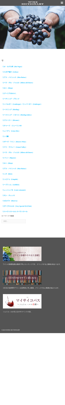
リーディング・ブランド (10, 99)
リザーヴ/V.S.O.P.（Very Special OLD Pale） (17, 206)
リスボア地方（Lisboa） (10, 72)
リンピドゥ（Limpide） (10, 179)
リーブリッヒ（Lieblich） (11, 184)
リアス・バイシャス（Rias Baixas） (14, 77)
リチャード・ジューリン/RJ (12, 125)
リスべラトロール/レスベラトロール (14, 211)
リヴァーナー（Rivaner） (11, 120)
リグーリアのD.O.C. (9, 93)
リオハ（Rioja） (8, 88)
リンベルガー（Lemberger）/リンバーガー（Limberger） (22, 104)
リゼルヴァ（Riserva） (10, 201)
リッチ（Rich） (7, 174)
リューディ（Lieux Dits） (11, 131)
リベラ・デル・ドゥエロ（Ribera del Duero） (18, 82)
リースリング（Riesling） (11, 109)
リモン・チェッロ (8, 195)
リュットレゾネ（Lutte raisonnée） (14, 190)
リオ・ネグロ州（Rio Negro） (12, 66)
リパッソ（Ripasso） (9, 158)
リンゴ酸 (5, 136)
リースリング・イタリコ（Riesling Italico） (17, 115)
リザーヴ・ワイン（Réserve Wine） (14, 142)
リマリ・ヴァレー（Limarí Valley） (14, 147)
